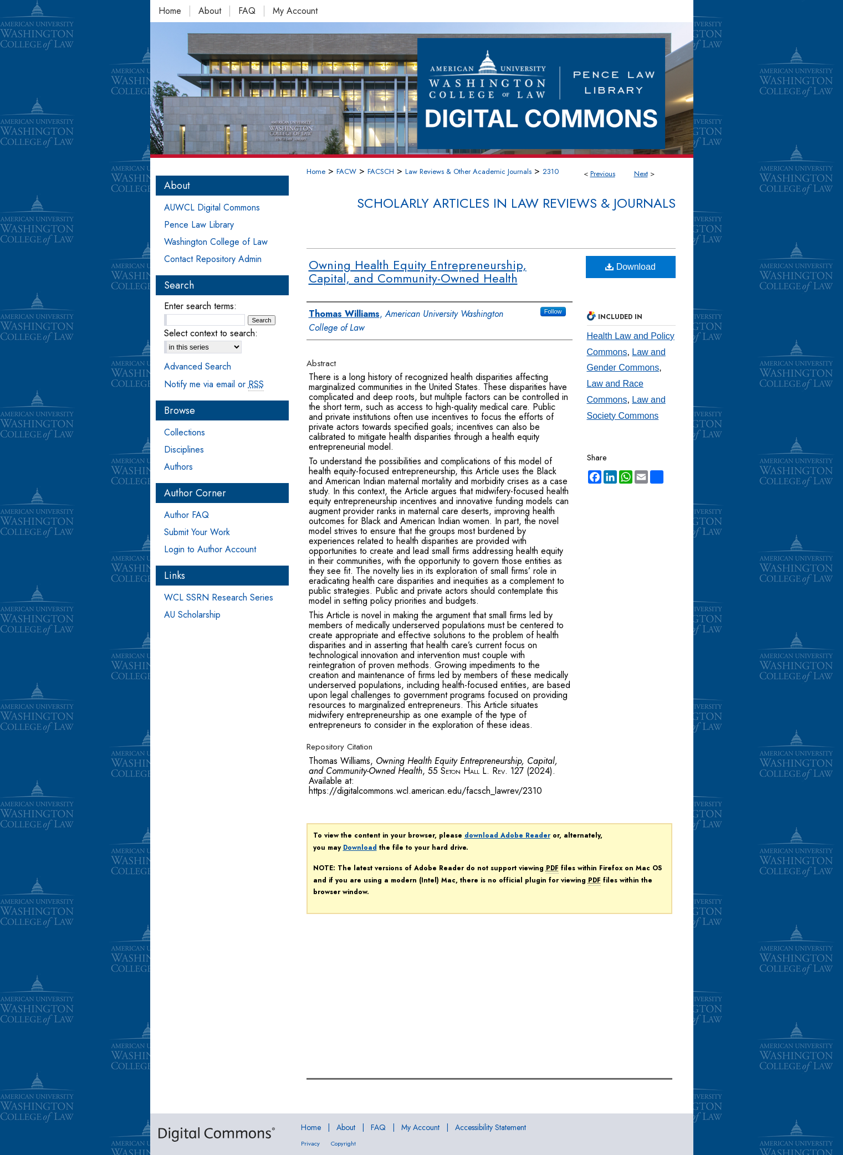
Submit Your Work (197, 532)
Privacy (310, 1143)
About (345, 1127)
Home (315, 171)
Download (630, 266)
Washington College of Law (216, 241)
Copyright (343, 1143)
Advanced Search (197, 366)
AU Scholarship (192, 614)
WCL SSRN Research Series (218, 597)
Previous (602, 173)
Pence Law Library (199, 224)
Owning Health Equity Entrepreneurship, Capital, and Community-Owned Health (418, 271)
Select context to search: (211, 333)
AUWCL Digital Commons (212, 207)
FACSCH (380, 171)
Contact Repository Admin (213, 259)
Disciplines (184, 449)
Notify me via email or (214, 384)
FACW (346, 171)
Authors (178, 466)
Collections (184, 432)
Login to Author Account (210, 549)
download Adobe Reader (507, 835)
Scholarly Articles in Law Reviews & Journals (516, 203)
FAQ (378, 1127)
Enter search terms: (200, 306)
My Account (420, 1127)
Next (641, 173)
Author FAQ (186, 515)
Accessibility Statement (490, 1127)
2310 (551, 171)
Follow (553, 311)
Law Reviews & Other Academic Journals (468, 171)
